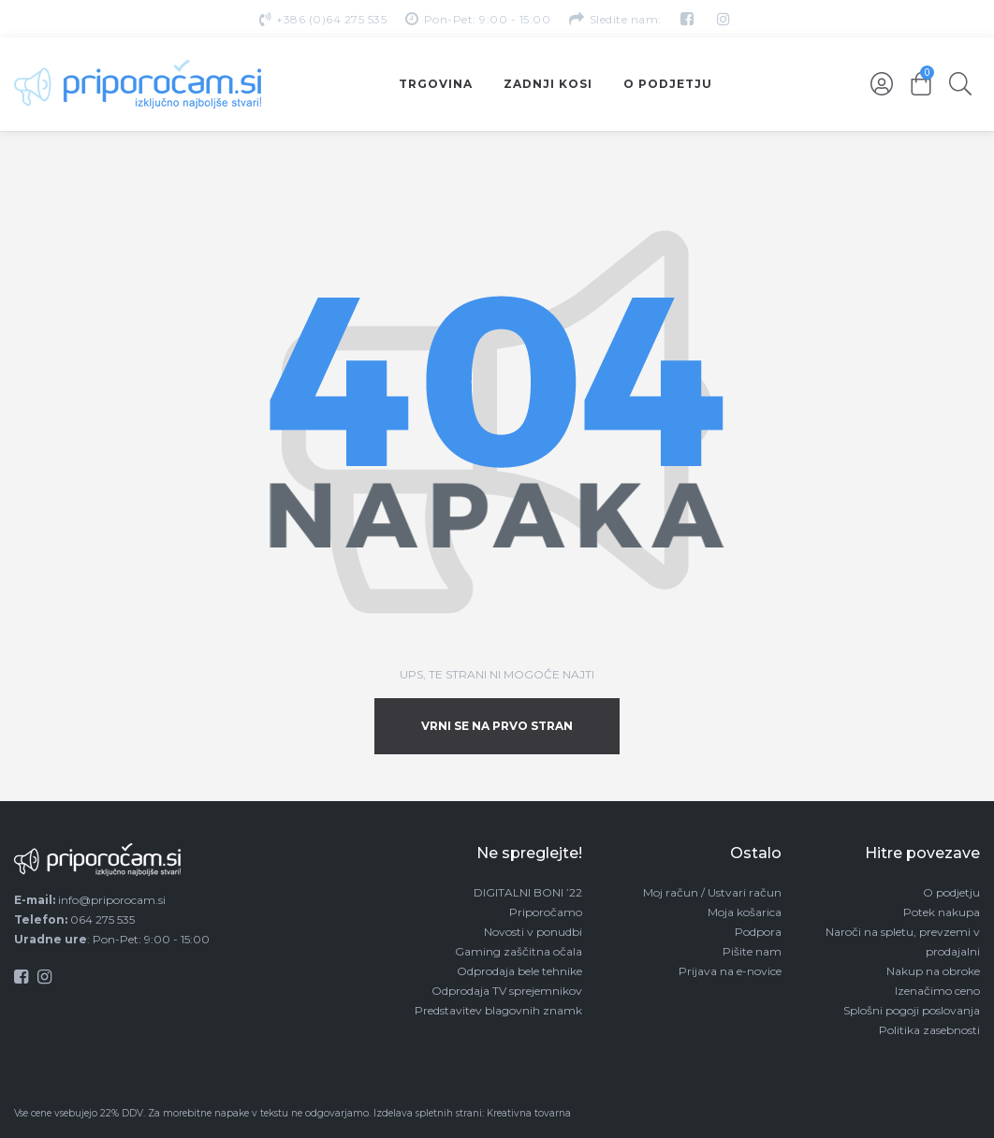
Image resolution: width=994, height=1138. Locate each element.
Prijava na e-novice (730, 971)
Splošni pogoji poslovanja (911, 1010)
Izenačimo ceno (937, 991)
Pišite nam (752, 951)
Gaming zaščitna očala (518, 951)
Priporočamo (545, 912)
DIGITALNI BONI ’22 (528, 892)
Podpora (758, 932)
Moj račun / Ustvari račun (712, 892)
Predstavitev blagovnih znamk (498, 1010)
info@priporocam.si (112, 900)
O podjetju (951, 892)
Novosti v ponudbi (533, 932)
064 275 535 (102, 919)
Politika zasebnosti (929, 1030)
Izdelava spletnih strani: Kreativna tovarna (472, 1113)
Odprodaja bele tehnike (519, 971)
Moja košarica (745, 912)
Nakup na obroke (933, 971)
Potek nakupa (941, 912)
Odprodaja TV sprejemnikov (506, 991)
